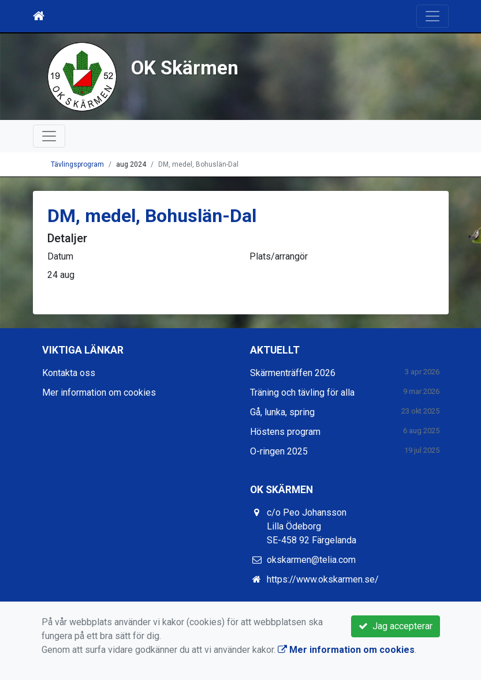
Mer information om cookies (99, 392)
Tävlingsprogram (77, 164)
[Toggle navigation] (432, 16)
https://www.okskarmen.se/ (323, 579)
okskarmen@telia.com (311, 559)
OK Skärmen (184, 68)
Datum (60, 256)
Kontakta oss (68, 372)
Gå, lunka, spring (282, 412)
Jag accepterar (395, 626)
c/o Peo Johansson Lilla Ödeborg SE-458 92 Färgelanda (311, 526)
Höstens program (285, 431)
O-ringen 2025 (279, 451)
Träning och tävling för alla (302, 392)
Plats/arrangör (278, 256)
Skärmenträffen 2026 (292, 372)
